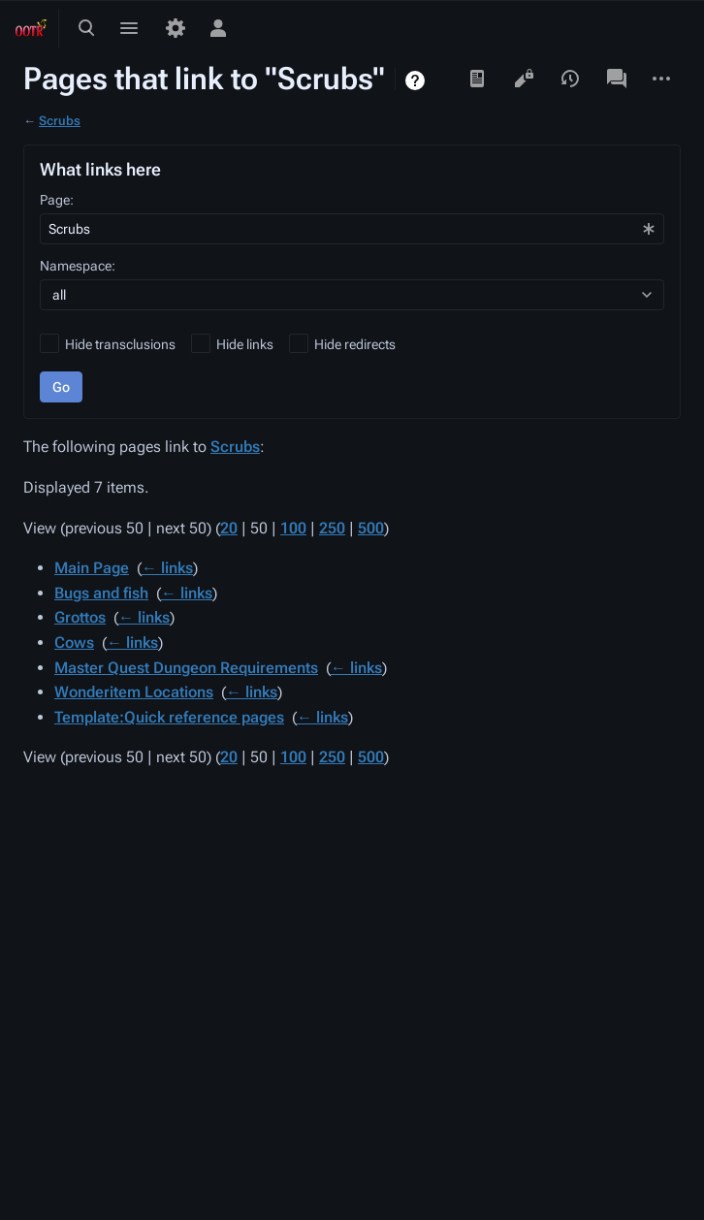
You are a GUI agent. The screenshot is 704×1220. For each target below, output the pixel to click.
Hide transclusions (120, 344)
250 (332, 528)
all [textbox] (59, 295)
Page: (57, 200)
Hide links (244, 344)
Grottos (80, 617)
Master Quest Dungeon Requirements (186, 667)
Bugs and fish (101, 593)
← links (167, 568)
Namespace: (77, 265)
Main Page (91, 568)
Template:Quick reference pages (169, 717)
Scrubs (59, 120)
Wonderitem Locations (133, 692)
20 (229, 528)
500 (371, 528)
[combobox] (352, 228)
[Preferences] (175, 28)
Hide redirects (355, 344)
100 (293, 528)
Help (417, 80)
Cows (74, 642)
